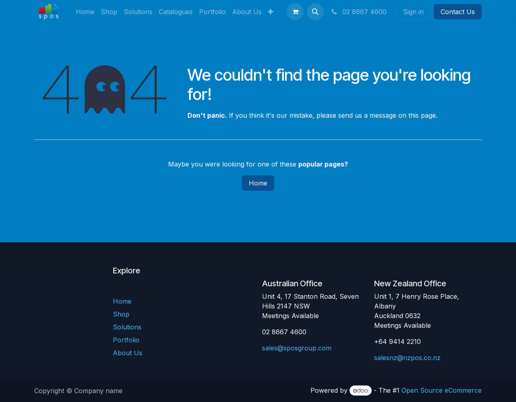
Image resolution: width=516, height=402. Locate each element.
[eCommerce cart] (295, 11)
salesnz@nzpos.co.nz (407, 358)
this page (422, 115)
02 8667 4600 (358, 12)
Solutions (127, 327)
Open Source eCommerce (442, 390)
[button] (315, 11)
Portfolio (126, 340)
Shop (121, 314)
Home (258, 183)
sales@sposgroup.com (296, 348)
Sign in (413, 12)
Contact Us (458, 12)
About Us (127, 353)
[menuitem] (85, 12)
